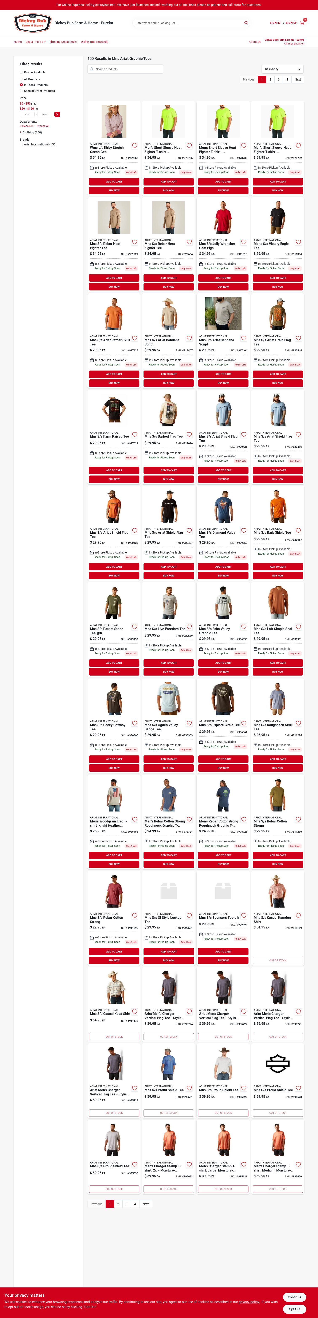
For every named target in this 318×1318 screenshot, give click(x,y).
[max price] (45, 114)
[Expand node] (21, 132)
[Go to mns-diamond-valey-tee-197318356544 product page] (223, 533)
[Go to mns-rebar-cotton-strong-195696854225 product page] (277, 822)
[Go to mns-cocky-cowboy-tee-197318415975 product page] (114, 725)
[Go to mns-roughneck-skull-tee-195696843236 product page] (277, 725)
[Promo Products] (21, 72)
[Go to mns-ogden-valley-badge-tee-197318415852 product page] (168, 725)
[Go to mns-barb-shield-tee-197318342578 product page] (277, 533)
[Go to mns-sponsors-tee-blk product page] (223, 918)
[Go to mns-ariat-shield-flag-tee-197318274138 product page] (114, 533)
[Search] (246, 22)
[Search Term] (191, 23)
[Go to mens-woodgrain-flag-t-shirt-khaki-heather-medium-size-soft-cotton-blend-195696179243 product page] (114, 822)
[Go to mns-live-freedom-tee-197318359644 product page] (168, 629)
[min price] (27, 114)
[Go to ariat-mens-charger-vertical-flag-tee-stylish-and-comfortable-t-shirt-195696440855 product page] (223, 1004)
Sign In (275, 22)
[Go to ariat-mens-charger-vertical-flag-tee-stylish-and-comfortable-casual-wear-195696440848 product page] (277, 1004)
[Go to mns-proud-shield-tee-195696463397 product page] (277, 1080)
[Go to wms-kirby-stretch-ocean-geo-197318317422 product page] (114, 148)
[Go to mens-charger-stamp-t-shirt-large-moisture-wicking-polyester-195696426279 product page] (223, 1157)
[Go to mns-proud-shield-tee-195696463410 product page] (114, 1157)
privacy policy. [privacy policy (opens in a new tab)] (249, 1302)
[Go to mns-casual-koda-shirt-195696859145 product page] (114, 1004)
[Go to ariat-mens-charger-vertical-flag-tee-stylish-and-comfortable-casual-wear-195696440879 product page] (168, 1004)
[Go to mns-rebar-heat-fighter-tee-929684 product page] (168, 244)
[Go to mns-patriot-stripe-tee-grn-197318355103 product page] (114, 629)
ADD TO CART (114, 181)
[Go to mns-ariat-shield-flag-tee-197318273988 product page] (223, 437)
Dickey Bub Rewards (94, 41)
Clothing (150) (32, 132)
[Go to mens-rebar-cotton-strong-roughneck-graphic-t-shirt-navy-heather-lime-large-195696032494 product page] (168, 822)
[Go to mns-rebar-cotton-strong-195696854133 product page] (114, 918)
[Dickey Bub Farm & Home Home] (33, 23)
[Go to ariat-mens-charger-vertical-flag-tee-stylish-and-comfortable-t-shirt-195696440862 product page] (114, 1080)
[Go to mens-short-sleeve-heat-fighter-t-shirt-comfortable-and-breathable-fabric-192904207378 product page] (168, 148)
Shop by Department (63, 41)
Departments (34, 41)
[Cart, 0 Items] (302, 23)
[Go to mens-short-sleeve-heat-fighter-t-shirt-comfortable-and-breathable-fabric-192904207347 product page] (277, 148)
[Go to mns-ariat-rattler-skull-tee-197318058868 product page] (114, 340)
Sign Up (291, 22)
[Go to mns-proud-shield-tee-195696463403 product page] (223, 1080)
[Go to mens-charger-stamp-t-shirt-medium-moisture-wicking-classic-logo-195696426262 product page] (277, 1157)
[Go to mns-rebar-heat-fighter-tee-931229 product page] (114, 244)
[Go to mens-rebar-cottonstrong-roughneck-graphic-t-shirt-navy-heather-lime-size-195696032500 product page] (223, 822)
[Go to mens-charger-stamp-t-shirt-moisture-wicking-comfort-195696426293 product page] (168, 1157)
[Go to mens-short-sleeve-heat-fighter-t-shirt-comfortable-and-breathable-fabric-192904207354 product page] (223, 148)
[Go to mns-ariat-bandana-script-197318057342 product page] (168, 340)
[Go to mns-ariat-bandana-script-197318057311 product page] (223, 340)
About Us (255, 41)
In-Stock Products (36, 85)
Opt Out (294, 1309)
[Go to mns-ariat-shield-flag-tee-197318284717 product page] (168, 533)
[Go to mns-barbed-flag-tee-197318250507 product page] (168, 437)
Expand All (43, 126)
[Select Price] (57, 114)
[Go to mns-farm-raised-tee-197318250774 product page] (114, 437)
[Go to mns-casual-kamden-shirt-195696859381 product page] (277, 918)
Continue (294, 1297)
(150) (40, 144)
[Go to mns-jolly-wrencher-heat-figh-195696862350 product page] (223, 244)
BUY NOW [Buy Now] (114, 190)
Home (18, 41)
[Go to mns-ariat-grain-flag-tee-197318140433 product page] (277, 340)
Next (298, 79)
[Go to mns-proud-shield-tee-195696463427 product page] (168, 1080)
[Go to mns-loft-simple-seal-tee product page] (277, 629)
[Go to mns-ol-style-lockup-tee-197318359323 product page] (168, 918)
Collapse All (26, 126)
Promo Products (35, 72)
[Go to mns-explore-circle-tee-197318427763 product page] (223, 725)
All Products (32, 79)
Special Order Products (39, 91)
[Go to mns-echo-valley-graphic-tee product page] (223, 629)
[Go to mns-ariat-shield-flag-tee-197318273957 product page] (277, 437)
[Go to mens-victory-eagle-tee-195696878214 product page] (277, 244)
